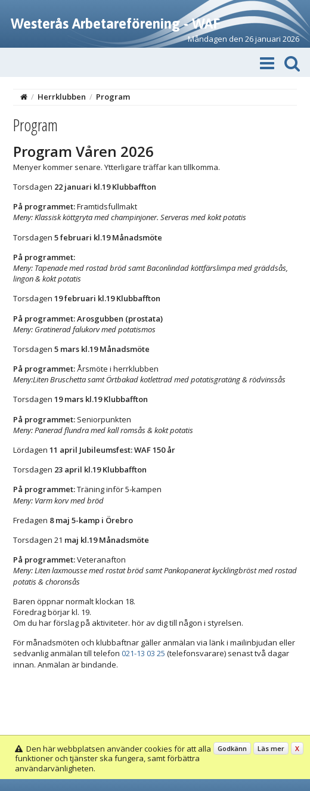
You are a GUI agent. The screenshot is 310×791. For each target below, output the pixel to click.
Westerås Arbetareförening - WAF (116, 24)
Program (113, 96)
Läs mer (271, 748)
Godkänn (232, 748)
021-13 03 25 (143, 653)
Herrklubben (62, 96)
